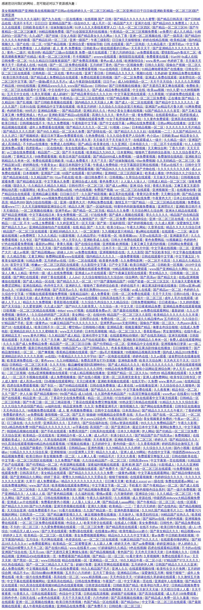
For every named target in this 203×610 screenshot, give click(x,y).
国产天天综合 (11, 306)
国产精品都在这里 (29, 181)
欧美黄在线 (101, 144)
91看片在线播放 (70, 510)
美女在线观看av (76, 148)
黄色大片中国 (140, 248)
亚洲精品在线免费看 (71, 606)
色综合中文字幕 (70, 593)
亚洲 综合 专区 (140, 185)
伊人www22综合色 (93, 418)
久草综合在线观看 (138, 177)
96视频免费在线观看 (42, 410)
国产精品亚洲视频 (15, 214)
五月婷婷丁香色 (101, 65)
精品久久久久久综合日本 (183, 227)
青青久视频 (65, 244)
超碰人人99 (65, 252)
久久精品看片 (157, 44)
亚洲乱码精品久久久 (64, 231)
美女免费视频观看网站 (90, 535)
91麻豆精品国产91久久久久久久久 (74, 323)
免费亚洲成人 (26, 115)
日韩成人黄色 (130, 69)
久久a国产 (36, 35)
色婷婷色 (190, 239)
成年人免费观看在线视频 (47, 127)
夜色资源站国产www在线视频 (77, 298)
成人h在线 (85, 393)
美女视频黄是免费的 (158, 418)
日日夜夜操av (168, 302)
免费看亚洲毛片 (106, 406)
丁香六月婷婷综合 (122, 52)
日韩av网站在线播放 (172, 123)
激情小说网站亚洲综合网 (153, 369)
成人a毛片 (101, 435)
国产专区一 (49, 385)
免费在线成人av (129, 518)
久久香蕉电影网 (148, 443)
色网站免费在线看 (100, 202)
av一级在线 (156, 481)
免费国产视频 (104, 190)
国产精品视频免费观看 (94, 489)
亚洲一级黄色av (37, 323)
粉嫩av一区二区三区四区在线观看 (55, 264)
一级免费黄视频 (144, 156)
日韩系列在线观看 (103, 431)
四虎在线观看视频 (188, 364)
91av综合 (136, 418)
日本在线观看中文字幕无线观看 (155, 398)
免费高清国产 (78, 431)
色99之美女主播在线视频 (125, 110)
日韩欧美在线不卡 (36, 27)
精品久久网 (76, 206)
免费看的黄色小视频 (55, 502)
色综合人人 (74, 523)
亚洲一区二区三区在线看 (167, 219)
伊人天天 (179, 369)
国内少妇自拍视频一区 (42, 202)
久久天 (89, 406)
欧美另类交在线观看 (98, 523)
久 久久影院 (135, 252)
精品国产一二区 (49, 152)
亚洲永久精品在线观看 (181, 210)
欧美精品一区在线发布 (39, 435)
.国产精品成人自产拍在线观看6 (84, 339)
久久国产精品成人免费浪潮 (57, 489)
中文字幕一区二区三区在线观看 (164, 602)
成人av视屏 (21, 252)
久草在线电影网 (55, 439)
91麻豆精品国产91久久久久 (139, 539)
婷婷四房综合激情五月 (178, 443)
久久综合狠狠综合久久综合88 (103, 277)
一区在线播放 (73, 19)
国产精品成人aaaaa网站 (119, 502)
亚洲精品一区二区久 (104, 560)
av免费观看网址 (40, 543)
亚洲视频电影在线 (112, 252)
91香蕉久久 (21, 593)
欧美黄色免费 (109, 260)
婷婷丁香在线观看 (54, 277)
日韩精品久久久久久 (120, 73)
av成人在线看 (141, 289)
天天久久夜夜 (126, 456)
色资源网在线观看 (73, 464)
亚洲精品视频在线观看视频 (78, 589)
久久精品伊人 (33, 439)
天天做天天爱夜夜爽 (186, 281)
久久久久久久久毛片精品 (183, 127)
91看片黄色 (134, 556)
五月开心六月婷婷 (78, 573)
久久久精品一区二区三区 (174, 493)
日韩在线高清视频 (96, 593)
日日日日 (40, 23)
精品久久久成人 (107, 452)
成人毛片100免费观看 (181, 593)
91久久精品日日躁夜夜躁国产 (50, 60)
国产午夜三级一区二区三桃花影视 (47, 402)
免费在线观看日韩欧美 (48, 160)
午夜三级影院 (101, 40)
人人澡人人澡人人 (134, 181)
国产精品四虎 (72, 110)
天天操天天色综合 (166, 177)
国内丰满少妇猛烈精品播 (71, 389)
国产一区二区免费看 (129, 77)
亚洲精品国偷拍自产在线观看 (50, 227)
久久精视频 (122, 498)
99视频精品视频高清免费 (143, 352)
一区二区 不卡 (20, 223)
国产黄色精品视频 (60, 493)
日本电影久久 (139, 144)
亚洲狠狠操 (58, 452)
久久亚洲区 (119, 144)
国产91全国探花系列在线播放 (87, 31)
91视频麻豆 (174, 239)
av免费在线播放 (86, 252)
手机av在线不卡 (172, 165)
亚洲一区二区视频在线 (145, 35)
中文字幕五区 (185, 256)
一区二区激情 (90, 231)
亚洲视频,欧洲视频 (115, 244)
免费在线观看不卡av (176, 556)
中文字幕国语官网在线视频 (139, 165)
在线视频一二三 (159, 131)
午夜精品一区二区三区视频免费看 (134, 31)
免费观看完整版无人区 (154, 456)
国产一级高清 (173, 35)
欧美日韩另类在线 (16, 77)
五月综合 (32, 539)
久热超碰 (160, 73)
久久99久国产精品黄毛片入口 (163, 510)
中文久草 (127, 306)
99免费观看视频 (45, 156)
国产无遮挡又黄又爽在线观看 (164, 85)
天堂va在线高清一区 (153, 235)
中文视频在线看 (37, 568)
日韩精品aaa (77, 448)
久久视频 (78, 498)
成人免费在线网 (13, 568)
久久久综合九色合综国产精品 (23, 406)
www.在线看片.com (83, 548)
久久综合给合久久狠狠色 (177, 385)
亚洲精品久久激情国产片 (81, 219)
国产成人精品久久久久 (124, 364)
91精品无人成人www (25, 531)
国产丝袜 (52, 35)
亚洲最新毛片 (180, 235)
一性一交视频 (120, 289)
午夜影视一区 (108, 235)
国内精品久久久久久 (101, 256)
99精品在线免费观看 (119, 369)
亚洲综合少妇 (145, 493)
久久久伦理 (33, 423)
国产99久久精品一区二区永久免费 (61, 131)
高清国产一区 (100, 427)
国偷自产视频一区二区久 (183, 65)
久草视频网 (152, 556)
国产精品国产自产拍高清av (154, 435)
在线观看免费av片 (99, 310)
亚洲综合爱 (77, 44)
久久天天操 (43, 248)
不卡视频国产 (82, 56)
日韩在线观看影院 (44, 593)
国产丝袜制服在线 (122, 160)
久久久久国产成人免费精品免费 (25, 344)
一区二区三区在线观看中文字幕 (24, 90)
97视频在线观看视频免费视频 (47, 294)
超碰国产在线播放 (124, 593)
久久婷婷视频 (189, 302)
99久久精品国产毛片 (95, 568)
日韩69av (101, 85)
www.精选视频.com (94, 577)
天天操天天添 (29, 339)
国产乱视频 (24, 102)
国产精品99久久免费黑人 (170, 23)
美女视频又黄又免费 (16, 319)
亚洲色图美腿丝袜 (127, 510)
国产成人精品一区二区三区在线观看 (146, 468)
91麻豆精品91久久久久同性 (84, 369)
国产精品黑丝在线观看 (122, 527)
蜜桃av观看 (104, 493)
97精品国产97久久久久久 (181, 560)
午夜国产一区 (112, 581)
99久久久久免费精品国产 (158, 423)
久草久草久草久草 (78, 140)
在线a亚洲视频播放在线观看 (48, 373)
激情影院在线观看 (132, 56)
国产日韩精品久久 (96, 348)
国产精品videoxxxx (60, 119)
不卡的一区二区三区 (24, 527)
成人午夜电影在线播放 (39, 606)
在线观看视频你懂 (142, 568)
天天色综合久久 (14, 410)
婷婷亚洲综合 (166, 543)
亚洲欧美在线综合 (113, 198)
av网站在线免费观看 (141, 123)
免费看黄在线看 (157, 56)
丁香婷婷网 (193, 410)
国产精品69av (130, 602)
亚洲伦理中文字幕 (95, 335)
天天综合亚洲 (11, 435)
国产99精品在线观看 (73, 385)
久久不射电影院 (77, 518)
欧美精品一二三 (120, 506)
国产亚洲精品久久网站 (26, 477)
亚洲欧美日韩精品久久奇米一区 (145, 339)
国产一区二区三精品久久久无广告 (50, 564)
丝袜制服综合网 (61, 27)
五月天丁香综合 (104, 573)
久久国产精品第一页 (98, 510)
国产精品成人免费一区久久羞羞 (167, 597)
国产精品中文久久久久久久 (174, 102)
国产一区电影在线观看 (115, 356)
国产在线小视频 (89, 377)
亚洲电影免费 (128, 360)
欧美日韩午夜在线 (174, 527)
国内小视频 (182, 448)
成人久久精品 (183, 31)
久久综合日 (190, 319)
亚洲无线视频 (178, 335)
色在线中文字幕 (159, 452)
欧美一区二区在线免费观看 (42, 219)
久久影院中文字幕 (94, 264)
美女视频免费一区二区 (59, 456)
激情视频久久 (129, 406)
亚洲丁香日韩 (94, 73)
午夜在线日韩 (118, 418)
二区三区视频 (17, 373)
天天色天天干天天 (177, 360)
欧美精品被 (178, 40)
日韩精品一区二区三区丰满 (28, 364)
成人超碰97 (61, 94)
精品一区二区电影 (101, 398)
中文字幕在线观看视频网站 (26, 581)
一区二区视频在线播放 (37, 210)
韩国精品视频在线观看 (23, 431)
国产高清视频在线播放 (127, 597)
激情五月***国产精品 (130, 202)
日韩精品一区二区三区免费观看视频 (72, 69)
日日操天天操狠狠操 (126, 40)
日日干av (109, 81)
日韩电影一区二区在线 (48, 73)
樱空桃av (75, 327)
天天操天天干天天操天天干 (112, 140)
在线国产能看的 (31, 448)
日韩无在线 (28, 597)
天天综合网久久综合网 (147, 210)
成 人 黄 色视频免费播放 (75, 410)
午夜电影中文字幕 (85, 123)
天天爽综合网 (158, 148)
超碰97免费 (84, 564)
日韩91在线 (181, 294)
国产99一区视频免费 (129, 65)
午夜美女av (49, 165)
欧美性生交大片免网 (171, 568)
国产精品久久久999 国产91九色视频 (27, 506)
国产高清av (148, 277)
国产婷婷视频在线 (140, 223)
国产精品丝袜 (191, 194)
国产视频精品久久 (47, 239)
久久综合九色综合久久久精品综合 (105, 302)
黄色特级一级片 (124, 443)
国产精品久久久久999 (106, 389)
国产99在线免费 (139, 198)
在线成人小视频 (125, 523)
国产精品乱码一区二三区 (50, 40)
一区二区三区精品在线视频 (166, 202)
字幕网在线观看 (55, 448)
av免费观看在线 (148, 52)
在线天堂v (139, 381)
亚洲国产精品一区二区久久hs (128, 373)
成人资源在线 (142, 498)
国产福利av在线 (154, 518)
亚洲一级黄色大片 (73, 202)
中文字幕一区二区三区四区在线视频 (27, 460)
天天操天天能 (23, 298)
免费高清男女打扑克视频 (98, 360)
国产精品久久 (122, 489)
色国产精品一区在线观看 (101, 602)
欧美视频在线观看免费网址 (71, 485)
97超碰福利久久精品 (112, 548)
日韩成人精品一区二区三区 (167, 181)
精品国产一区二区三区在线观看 (25, 231)
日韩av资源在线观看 (124, 423)
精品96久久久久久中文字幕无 (129, 535)
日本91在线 (27, 106)
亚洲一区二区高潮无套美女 (121, 377)
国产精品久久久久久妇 (130, 131)
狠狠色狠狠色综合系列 (149, 489)
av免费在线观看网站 (155, 310)
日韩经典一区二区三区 (125, 606)
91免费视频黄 (183, 468)
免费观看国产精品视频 (74, 556)
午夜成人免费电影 (106, 165)
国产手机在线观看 (54, 431)
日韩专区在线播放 (187, 406)
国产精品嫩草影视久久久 (65, 514)
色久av (42, 115)
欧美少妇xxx (116, 227)
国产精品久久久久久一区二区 (87, 127)
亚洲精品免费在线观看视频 (182, 306)
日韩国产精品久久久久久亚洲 (176, 564)
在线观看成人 (23, 327)
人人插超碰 (42, 48)
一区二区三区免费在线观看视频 (42, 523)
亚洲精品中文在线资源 (143, 344)
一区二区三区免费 (91, 527)
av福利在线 (53, 406)
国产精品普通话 (87, 198)
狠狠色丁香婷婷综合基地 (153, 152)
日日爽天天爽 (114, 481)
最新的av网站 (45, 244)
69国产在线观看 (73, 173)
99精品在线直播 (14, 198)
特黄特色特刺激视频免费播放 (135, 206)
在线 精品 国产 (83, 227)
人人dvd (74, 277)
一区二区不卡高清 (158, 260)
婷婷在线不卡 (130, 285)
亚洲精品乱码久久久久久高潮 (23, 356)
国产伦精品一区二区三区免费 (177, 431)
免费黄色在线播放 (33, 140)
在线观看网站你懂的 (124, 335)
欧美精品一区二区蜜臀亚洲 (72, 543)
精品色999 (17, 202)
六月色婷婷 (101, 597)
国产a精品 (85, 144)
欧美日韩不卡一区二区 (50, 327)
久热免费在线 (95, 135)
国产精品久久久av (15, 227)
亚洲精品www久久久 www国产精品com (65, 85)
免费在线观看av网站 (179, 481)
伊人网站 (148, 431)
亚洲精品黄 (115, 327)
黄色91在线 (74, 73)
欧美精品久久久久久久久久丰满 (176, 314)
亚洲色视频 (96, 448)
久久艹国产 (10, 393)
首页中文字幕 (20, 264)
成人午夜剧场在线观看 (85, 81)
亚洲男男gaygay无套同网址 (119, 323)
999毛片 (30, 110)
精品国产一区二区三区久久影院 (129, 314)
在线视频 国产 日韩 (98, 19)
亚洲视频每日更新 (174, 344)
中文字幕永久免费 (57, 181)
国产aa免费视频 (143, 543)
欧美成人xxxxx (136, 481)
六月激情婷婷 (124, 493)
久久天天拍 (58, 364)
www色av (169, 393)
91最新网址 (28, 190)
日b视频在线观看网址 (59, 381)
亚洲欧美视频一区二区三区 (133, 439)
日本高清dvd (131, 410)
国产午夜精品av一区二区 (161, 485)
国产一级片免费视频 (181, 489)
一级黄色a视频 (125, 473)
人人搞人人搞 (36, 493)
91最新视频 (67, 235)
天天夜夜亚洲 (103, 439)
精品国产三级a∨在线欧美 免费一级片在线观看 (75, 52)
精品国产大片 (123, 23)
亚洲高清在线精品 (60, 581)
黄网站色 (115, 339)
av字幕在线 (80, 427)
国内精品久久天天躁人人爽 (94, 102)
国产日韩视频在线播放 (125, 85)
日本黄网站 (125, 152)
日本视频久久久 (177, 552)
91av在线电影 (109, 69)
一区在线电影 (54, 148)
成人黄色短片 (44, 298)
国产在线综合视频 (88, 244)
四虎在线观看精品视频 (164, 548)
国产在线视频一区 (67, 248)
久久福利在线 (85, 493)
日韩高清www (139, 460)
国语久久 (20, 185)
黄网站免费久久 (171, 427)
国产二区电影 (136, 44)
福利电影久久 (81, 90)
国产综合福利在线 (95, 423)
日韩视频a (116, 177)
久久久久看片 (42, 319)
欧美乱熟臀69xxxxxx (94, 289)
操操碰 (91, 414)
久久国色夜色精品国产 (111, 393)
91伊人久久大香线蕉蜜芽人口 (96, 27)
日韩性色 (166, 523)
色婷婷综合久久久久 (169, 477)
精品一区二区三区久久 (125, 331)
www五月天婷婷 (71, 331)
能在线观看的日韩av (115, 48)
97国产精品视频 (55, 44)
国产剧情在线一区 (100, 131)
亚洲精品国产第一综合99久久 (70, 23)
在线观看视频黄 (141, 477)
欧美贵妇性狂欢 (147, 514)
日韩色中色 (10, 597)
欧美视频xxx (128, 235)
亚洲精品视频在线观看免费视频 (88, 269)
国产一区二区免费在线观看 (69, 65)
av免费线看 (35, 414)
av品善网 (33, 198)
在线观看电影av (167, 115)
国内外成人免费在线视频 (28, 119)
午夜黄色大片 (162, 198)
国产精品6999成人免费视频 (126, 148)
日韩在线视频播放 (57, 498)
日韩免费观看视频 (81, 169)
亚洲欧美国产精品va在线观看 (69, 115)
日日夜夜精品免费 (148, 306)
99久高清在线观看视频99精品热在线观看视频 (34, 443)
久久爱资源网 (33, 306)
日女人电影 (68, 35)
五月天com (37, 552)
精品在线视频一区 (75, 560)
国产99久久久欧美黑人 (81, 306)
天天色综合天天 (121, 577)
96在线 (43, 65)
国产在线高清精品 (154, 335)
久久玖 (100, 227)
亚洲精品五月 (11, 335)
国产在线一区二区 (29, 44)
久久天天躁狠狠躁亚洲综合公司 (44, 206)
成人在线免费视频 (60, 273)
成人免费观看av (48, 481)
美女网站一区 (82, 314)
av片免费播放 (23, 48)
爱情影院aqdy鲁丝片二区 (179, 52)
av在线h (51, 356)
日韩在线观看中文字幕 (158, 256)
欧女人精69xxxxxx (104, 518)
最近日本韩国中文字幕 (75, 165)
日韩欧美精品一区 (19, 418)
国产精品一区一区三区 (108, 556)
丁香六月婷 (177, 148)
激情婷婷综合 (138, 219)
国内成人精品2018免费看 (180, 352)
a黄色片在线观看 (66, 319)
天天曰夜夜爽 (86, 381)
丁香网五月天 (23, 156)
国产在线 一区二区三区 (169, 414)
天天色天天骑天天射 (149, 552)
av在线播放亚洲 (146, 385)
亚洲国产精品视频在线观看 (78, 468)
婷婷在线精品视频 (156, 40)
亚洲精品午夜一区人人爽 (74, 435)
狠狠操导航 (94, 44)
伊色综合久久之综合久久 (183, 173)
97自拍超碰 (123, 398)
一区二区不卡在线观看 (167, 144)
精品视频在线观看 (174, 373)
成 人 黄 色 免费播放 (67, 48)
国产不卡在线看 (73, 152)
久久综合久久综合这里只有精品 (121, 106)
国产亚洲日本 (121, 427)
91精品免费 (34, 260)
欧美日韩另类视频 (69, 602)
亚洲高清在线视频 (184, 119)
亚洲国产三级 (51, 173)
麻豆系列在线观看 (122, 194)
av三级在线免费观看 (21, 152)
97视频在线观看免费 (90, 119)
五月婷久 (74, 423)
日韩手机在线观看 (16, 369)
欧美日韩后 (10, 123)
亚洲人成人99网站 (133, 452)
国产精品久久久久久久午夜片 (163, 410)
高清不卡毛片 (23, 23)
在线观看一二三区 (175, 231)
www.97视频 (75, 310)
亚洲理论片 (166, 206)
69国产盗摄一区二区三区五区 (149, 281)
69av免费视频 (145, 160)
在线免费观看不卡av (42, 510)
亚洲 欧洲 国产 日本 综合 (139, 464)
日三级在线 (15, 423)
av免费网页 (28, 235)
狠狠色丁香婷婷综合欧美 (101, 285)
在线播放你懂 (186, 190)
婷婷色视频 (42, 289)
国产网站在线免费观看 (157, 406)
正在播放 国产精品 (181, 98)
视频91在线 (144, 73)
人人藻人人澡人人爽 (86, 502)
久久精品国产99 (42, 177)
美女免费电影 (149, 523)
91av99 (175, 56)
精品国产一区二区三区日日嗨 (71, 344)
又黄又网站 (36, 256)
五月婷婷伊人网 (142, 564)
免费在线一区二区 (114, 319)
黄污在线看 (97, 148)
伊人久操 (26, 393)
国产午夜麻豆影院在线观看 (128, 273)
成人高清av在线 (31, 381)
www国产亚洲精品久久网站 (169, 269)
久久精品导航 (17, 256)
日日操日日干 (70, 194)
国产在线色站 (168, 506)
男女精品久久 (159, 273)
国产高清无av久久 (66, 289)
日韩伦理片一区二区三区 (86, 185)
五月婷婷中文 (101, 443)
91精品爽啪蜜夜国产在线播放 (163, 69)
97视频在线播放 (78, 443)
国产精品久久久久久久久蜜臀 (135, 19)
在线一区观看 (187, 502)
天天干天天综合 (161, 81)
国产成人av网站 (117, 185)
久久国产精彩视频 (94, 194)
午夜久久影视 (188, 423)
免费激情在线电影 (171, 156)
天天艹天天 (99, 160)
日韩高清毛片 (29, 473)
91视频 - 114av (120, 127)
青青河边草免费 (147, 194)
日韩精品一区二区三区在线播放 (56, 418)
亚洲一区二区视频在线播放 (35, 602)
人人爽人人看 (87, 456)
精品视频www (190, 531)
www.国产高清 (39, 485)
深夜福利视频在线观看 (104, 464)
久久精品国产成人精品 (64, 335)
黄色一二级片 (17, 52)
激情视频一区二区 (58, 414)
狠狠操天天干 (29, 589)
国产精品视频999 (46, 393)
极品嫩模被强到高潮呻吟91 (87, 364)
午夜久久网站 (137, 227)
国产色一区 (55, 140)
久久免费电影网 (131, 260)
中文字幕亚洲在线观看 (130, 94)
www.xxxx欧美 (54, 269)
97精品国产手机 (13, 323)
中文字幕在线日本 (42, 214)
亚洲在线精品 (33, 285)
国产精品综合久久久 (184, 439)
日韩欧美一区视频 (170, 264)
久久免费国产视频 (68, 460)
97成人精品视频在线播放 (88, 373)
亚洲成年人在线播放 (169, 581)
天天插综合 (11, 210)
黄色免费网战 (155, 239)
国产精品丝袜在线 (16, 177)
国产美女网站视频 (44, 468)
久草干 (30, 481)
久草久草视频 (41, 94)
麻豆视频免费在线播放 (100, 514)
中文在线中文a (58, 90)
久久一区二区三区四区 (134, 27)
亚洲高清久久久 (54, 423)
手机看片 (135, 485)
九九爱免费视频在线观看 (59, 527)
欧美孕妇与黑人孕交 (155, 585)
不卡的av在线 (191, 548)
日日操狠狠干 (182, 348)
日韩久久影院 (155, 65)
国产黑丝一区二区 (26, 560)
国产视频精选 (29, 135)
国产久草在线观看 (54, 531)
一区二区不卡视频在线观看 (29, 377)
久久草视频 (156, 94)
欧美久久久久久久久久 (158, 364)
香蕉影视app (152, 331)
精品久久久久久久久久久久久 (82, 481)
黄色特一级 (37, 273)
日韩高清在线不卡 (113, 298)
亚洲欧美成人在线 (96, 239)
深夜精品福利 (79, 294)
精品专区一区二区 (185, 389)
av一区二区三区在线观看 (133, 190)
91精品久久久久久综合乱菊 (179, 402)
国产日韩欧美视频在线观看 (53, 102)
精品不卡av (21, 573)
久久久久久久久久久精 (173, 169)
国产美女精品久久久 (164, 531)
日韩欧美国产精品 (126, 585)
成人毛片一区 (102, 23)
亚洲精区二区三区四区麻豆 (124, 173)
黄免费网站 (145, 115)
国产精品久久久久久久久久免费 (91, 473)
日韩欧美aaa (170, 135)
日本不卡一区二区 (115, 248)
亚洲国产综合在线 (15, 552)
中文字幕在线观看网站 (154, 473)
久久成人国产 (54, 306)
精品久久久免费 (118, 210)
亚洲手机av (177, 44)
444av (61, 310)
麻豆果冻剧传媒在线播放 (159, 285)
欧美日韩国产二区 (143, 264)
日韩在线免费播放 (103, 385)
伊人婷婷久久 (188, 543)
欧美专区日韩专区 (183, 377)
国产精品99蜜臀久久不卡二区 (23, 548)
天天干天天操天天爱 (76, 597)
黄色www (48, 360)
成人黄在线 (125, 385)
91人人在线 (193, 144)
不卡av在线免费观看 (64, 568)
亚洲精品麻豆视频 (45, 194)
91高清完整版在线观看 (145, 393)
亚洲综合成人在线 (85, 181)
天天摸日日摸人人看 (175, 589)
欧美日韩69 (34, 456)
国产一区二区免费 (113, 219)
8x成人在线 (189, 56)
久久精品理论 (87, 235)
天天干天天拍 (162, 294)
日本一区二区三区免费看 (149, 98)
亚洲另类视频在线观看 (70, 506)
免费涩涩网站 (11, 285)
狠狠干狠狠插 (119, 477)
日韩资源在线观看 (98, 585)
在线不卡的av (149, 527)
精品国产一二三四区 (28, 269)
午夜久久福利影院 (100, 498)
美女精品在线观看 (54, 473)
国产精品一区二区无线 (89, 210)
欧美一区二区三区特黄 (55, 56)
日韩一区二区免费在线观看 (131, 294)
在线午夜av (192, 331)
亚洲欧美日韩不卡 (188, 206)
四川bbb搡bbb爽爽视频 (47, 573)
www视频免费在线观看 (58, 198)
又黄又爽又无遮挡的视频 (148, 244)
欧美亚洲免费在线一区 (23, 360)
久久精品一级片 (175, 140)
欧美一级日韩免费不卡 (91, 177)
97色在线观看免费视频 (18, 244)
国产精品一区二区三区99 (170, 27)
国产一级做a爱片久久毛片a (48, 81)
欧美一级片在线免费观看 (34, 577)
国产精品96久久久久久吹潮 (115, 169)
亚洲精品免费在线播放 (184, 73)
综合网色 (132, 277)
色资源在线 (73, 539)
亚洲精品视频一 (49, 110)
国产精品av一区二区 (167, 289)
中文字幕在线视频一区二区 (170, 248)
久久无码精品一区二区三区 (176, 160)
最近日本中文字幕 (145, 427)
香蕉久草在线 (162, 185)
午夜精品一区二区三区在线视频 (82, 98)
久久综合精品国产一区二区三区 (104, 460)
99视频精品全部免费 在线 (115, 414)
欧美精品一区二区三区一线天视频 (48, 535)
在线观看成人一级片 (148, 140)
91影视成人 (167, 464)
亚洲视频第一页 (163, 190)
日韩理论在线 (89, 319)
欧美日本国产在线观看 (75, 156)
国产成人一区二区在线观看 (134, 102)
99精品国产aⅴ (72, 348)
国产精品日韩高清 (170, 19)
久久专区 (26, 239)
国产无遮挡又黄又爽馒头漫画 (67, 552)
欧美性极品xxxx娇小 (134, 531)
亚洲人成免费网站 (156, 377)
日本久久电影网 (128, 431)
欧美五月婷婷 (87, 106)
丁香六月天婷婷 (144, 506)
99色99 (155, 373)
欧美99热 (34, 52)
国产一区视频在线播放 (42, 98)
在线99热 (99, 314)
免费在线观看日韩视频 (96, 77)
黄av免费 (157, 535)
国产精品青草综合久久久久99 (92, 94)
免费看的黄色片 (14, 414)
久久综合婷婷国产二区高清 (50, 314)
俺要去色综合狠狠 (166, 327)
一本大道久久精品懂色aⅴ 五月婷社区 (154, 319)
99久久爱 (173, 90)
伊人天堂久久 (72, 239)
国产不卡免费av (18, 468)
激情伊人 (23, 314)
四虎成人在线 (26, 65)
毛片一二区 (58, 169)
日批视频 (9, 310)
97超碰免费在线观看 (180, 94)
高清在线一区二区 (67, 577)
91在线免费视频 (110, 589)
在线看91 (183, 393)
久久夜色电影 (42, 389)
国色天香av (49, 589)
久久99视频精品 (67, 360)
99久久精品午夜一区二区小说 (141, 560)
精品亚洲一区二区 (36, 398)
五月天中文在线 (18, 94)
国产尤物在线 (146, 169)
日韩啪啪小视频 (93, 327)
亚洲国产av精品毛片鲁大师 (164, 106)
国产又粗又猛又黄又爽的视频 (24, 69)
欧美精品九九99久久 (101, 152)
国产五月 (78, 414)
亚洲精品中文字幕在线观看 (56, 106)
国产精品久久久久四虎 (19, 131)
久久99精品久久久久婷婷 (123, 448)
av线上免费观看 (43, 223)
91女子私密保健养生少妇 (124, 119)
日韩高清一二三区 (33, 514)
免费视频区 (183, 435)
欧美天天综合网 (150, 360)
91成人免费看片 (77, 160)
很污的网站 (95, 173)
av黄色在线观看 (49, 597)
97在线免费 (99, 214)
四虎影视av (34, 148)
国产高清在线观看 (152, 593)
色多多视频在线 (122, 348)
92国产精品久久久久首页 (162, 110)
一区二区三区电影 (23, 489)
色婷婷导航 (15, 110)
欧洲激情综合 (134, 60)
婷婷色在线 (140, 356)
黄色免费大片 (109, 181)
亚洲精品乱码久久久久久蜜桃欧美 (34, 331)
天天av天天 (143, 414)
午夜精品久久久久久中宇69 (77, 356)
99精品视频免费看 (52, 31)
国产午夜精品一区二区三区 (156, 502)
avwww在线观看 (105, 56)
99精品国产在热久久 (175, 514)
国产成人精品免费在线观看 (111, 90)
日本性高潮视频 (96, 331)
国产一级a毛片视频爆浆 (107, 352)
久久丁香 (121, 35)
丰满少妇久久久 (121, 435)
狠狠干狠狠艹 (176, 573)
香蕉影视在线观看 (67, 302)
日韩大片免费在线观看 (127, 239)
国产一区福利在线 (99, 206)
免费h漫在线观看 (81, 531)
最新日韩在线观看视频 (44, 348)
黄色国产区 (125, 552)
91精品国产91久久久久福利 (21, 19)
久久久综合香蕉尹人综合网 (125, 135)
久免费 (152, 381)
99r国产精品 (68, 393)
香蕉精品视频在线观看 (72, 352)
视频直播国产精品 (138, 327)
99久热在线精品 (13, 564)
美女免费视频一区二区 (73, 214)
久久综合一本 (109, 306)
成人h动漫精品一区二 (133, 81)
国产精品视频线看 (103, 552)
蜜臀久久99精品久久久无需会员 (84, 477)
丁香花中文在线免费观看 (68, 398)
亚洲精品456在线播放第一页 (36, 556)
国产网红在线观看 (26, 277)
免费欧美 (193, 85)
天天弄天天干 (141, 48)
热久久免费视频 (58, 123)
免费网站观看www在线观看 (65, 256)
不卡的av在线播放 (36, 144)
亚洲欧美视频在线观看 (114, 381)
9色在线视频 (83, 190)
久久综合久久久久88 (157, 448)
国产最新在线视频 (126, 310)
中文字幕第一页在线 (138, 581)
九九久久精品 (47, 235)
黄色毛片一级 (126, 115)
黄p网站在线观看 (148, 231)
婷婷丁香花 (52, 477)
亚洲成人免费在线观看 (161, 77)
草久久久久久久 (157, 214)
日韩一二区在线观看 (83, 260)
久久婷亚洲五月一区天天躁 (75, 223)
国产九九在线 (52, 19)
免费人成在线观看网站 (185, 339)
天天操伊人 (126, 514)
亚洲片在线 (143, 23)
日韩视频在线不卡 (33, 123)
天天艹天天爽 (51, 339)
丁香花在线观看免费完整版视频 (95, 402)
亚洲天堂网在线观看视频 (112, 564)
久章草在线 (156, 227)
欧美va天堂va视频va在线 (55, 190)
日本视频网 (31, 173)
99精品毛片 (107, 456)
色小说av (153, 135)
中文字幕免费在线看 (137, 389)
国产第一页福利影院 (111, 223)
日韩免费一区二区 (15, 60)
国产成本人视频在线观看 (127, 214)
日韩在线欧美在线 (185, 456)
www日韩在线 (50, 560)
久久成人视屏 (165, 223)
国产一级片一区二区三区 (145, 298)
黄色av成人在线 (111, 60)
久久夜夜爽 (162, 389)
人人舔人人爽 (103, 543)
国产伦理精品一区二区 (109, 344)
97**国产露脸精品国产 (110, 281)
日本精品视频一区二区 (148, 127)
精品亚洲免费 (17, 348)
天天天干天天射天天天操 (141, 589)
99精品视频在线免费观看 (130, 269)
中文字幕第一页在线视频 (168, 460)
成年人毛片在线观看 (179, 298)
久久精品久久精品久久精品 (47, 185)
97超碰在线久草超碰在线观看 (155, 577)
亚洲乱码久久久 (94, 110)
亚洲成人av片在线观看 (91, 273)
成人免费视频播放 (63, 377)
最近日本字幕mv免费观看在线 (62, 135)
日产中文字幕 (118, 264)
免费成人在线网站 (63, 144)
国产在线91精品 (56, 548)
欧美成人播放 (155, 173)
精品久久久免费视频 (37, 302)
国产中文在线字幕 (112, 123)
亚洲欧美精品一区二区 (47, 369)
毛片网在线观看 (52, 539)
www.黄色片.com (171, 381)
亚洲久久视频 (97, 506)
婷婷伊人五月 (13, 535)
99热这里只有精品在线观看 (138, 402)
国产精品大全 (167, 277)
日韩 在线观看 (114, 44)
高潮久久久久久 (103, 115)
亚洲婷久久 (73, 285)
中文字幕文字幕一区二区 (109, 485)
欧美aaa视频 (156, 90)
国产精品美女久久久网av (95, 35)
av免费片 (166, 31)
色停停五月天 (54, 285)
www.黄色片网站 (35, 335)
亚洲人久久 (120, 568)
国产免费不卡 (109, 468)
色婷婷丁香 (175, 60)
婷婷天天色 (122, 543)
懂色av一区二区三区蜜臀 (31, 169)
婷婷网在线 (31, 165)
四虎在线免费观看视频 (23, 385)
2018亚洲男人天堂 (81, 452)
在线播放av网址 (106, 531)
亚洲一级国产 (79, 40)
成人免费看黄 (101, 294)
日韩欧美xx (91, 48)
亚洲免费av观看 (13, 148)
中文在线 (139, 90)
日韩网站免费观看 (181, 244)
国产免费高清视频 (86, 60)
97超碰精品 (24, 289)
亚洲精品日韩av (128, 573)
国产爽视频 (46, 352)
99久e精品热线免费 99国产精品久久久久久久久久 (36, 427)
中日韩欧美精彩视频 (180, 535)
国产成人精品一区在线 (39, 281)
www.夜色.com (156, 60)
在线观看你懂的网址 (175, 539)
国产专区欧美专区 (158, 252)
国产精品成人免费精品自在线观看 (55, 77)
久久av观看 (158, 356)
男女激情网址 (173, 331)
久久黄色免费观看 (157, 119)
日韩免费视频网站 (144, 302)
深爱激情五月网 (187, 223)
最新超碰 (178, 310)
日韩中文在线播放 (108, 410)
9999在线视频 (26, 85)
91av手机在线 (64, 177)
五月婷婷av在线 (55, 260)
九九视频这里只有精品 (118, 231)
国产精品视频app (43, 252)
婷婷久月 (161, 439)
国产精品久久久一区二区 (74, 281)
